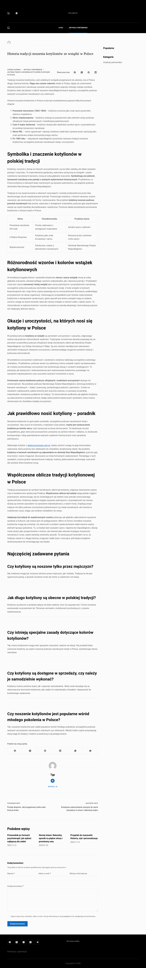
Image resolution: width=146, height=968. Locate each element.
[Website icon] (53, 781)
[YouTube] (30, 942)
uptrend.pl (22, 951)
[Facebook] (74, 72)
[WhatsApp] (75, 751)
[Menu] (8, 13)
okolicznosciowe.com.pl (38, 445)
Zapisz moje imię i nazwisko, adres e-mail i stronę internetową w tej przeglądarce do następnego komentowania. (53, 916)
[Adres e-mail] (90, 751)
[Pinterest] (88, 72)
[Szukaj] (8, 28)
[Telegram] (37, 942)
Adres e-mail (44, 873)
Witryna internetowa (78, 873)
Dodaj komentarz (15, 886)
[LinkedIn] (95, 72)
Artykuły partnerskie (78, 28)
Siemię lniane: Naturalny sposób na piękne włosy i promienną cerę (50, 838)
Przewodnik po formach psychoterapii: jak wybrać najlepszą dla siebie (19, 838)
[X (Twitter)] (81, 72)
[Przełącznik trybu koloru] (16, 13)
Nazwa (11, 873)
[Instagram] (23, 942)
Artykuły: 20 (52, 786)
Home (61, 28)
